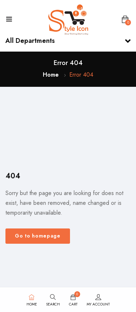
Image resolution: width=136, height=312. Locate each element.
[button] (125, 20)
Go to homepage (38, 235)
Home (51, 74)
